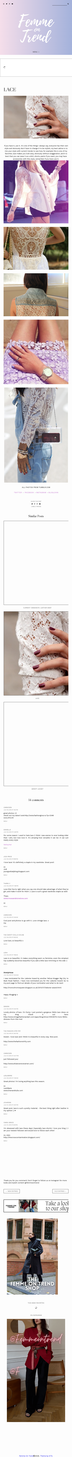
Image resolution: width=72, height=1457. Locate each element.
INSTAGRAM (41, 492)
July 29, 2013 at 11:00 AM (11, 1078)
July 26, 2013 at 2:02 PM (11, 1009)
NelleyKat (8, 845)
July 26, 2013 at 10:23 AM (11, 975)
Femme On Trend (26, 1456)
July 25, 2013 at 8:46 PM (11, 859)
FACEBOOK (29, 492)
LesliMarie (8, 1076)
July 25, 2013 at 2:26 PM (11, 832)
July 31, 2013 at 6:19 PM (11, 1125)
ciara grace (9, 1122)
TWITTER (18, 492)
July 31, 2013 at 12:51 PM (11, 1105)
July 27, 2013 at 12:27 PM (11, 1055)
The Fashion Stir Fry (12, 1031)
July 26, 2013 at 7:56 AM (11, 955)
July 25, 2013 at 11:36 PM (11, 885)
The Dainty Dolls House (14, 935)
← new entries (12, 1191)
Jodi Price (8, 856)
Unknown (8, 807)
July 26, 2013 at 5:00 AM (11, 937)
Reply (5, 821)
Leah (6, 953)
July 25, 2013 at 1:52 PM (11, 809)
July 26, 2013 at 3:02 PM (11, 1033)
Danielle (7, 830)
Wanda (6, 1006)
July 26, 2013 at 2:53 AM (11, 917)
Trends (38, 506)
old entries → (60, 1191)
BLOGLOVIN (53, 492)
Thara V (7, 883)
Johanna (7, 1102)
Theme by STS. (46, 1456)
